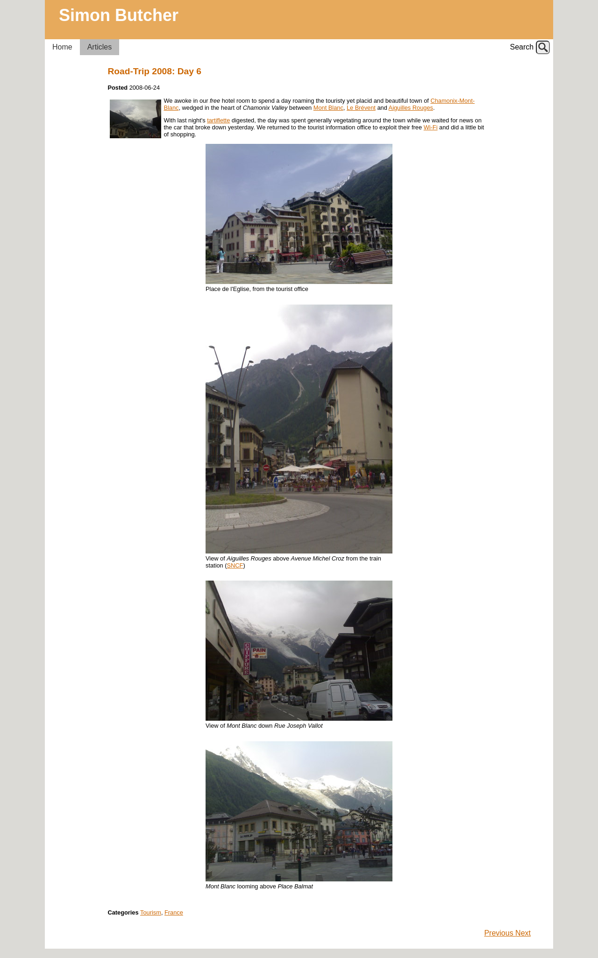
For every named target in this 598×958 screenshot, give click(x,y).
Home (62, 47)
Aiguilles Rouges (411, 107)
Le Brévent (361, 107)
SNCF (235, 565)
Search (522, 47)
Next (523, 933)
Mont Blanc (328, 107)
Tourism (150, 912)
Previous (499, 933)
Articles (99, 47)
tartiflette (218, 120)
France (173, 912)
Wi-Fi (431, 127)
